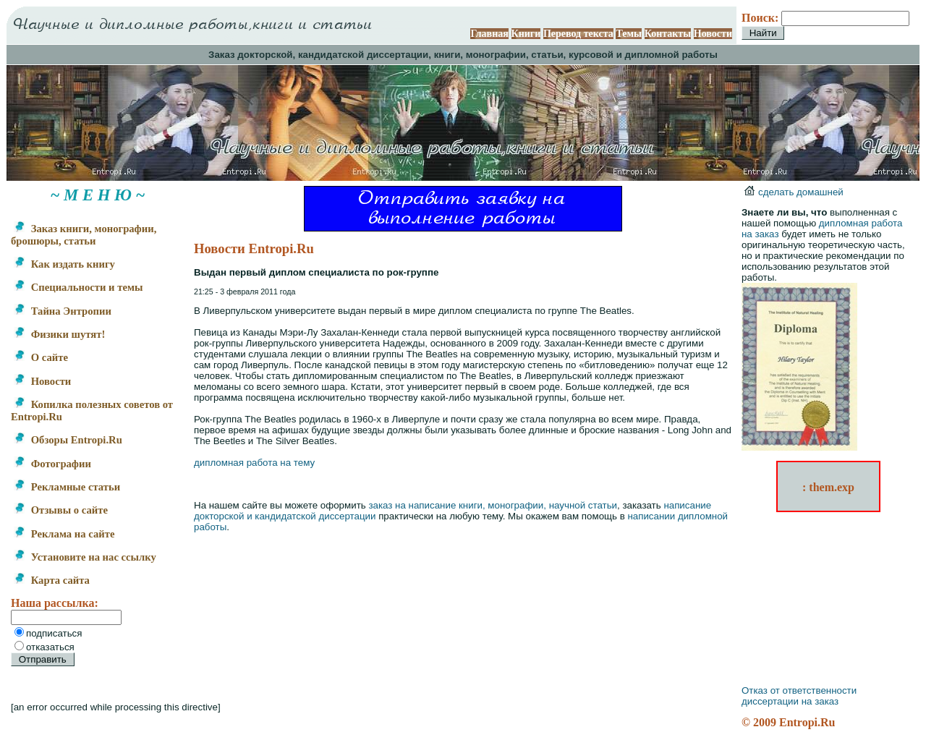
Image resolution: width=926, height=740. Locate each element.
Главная (489, 33)
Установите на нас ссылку (85, 557)
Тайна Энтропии (62, 311)
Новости (713, 33)
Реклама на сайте (64, 534)
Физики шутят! (59, 334)
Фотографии (52, 463)
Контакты (668, 33)
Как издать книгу (64, 264)
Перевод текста (578, 33)
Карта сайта (52, 580)
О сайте (41, 357)
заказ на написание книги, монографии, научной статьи (492, 505)
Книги (526, 33)
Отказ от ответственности (799, 690)
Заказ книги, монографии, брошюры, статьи (83, 235)
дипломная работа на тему (254, 462)
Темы (629, 33)
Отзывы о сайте (61, 510)
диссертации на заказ (790, 701)
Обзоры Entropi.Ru (68, 440)
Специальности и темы (78, 287)
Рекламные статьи (67, 487)
